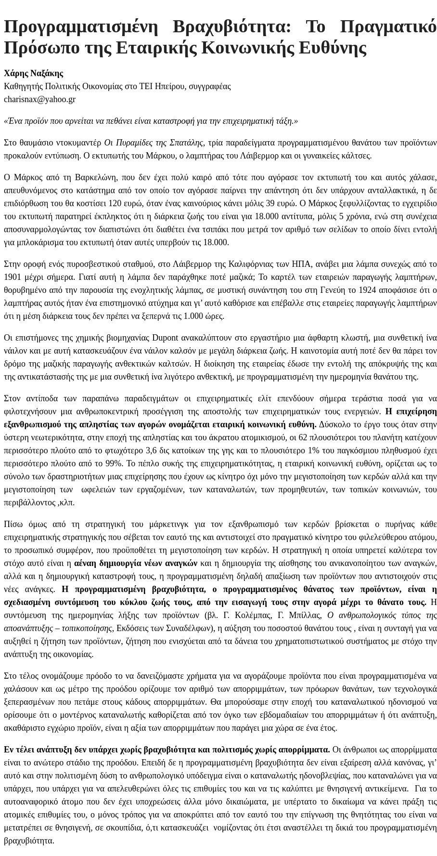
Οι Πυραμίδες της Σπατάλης (153, 142)
